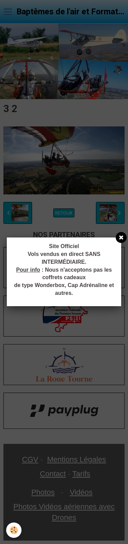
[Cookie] (14, 530)
